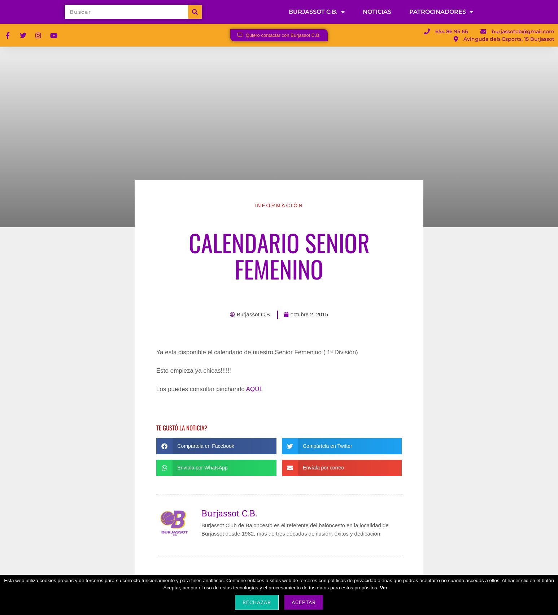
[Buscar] (195, 13)
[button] (216, 448)
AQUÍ (253, 391)
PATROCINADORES (441, 13)
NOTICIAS (377, 12)
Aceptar (304, 602)
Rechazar (257, 602)
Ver (383, 587)
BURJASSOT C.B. (317, 13)
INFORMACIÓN (279, 208)
